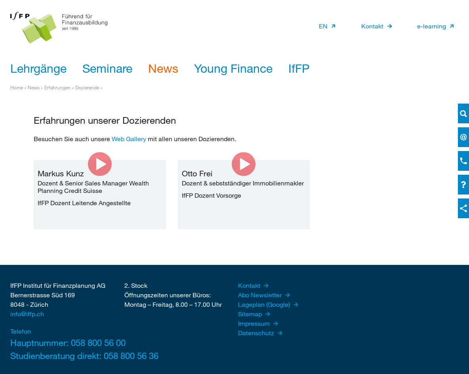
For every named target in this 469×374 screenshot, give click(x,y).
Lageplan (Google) (265, 304)
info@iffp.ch (27, 313)
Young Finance (233, 68)
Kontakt (372, 26)
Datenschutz (257, 332)
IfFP (298, 68)
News (163, 68)
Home (16, 87)
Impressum (254, 323)
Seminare (107, 68)
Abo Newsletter (260, 294)
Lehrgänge (38, 68)
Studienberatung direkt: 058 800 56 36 (61, 355)
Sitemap (250, 313)
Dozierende (87, 87)
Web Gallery (129, 138)
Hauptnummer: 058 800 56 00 (61, 342)
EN (323, 26)
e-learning (431, 26)
